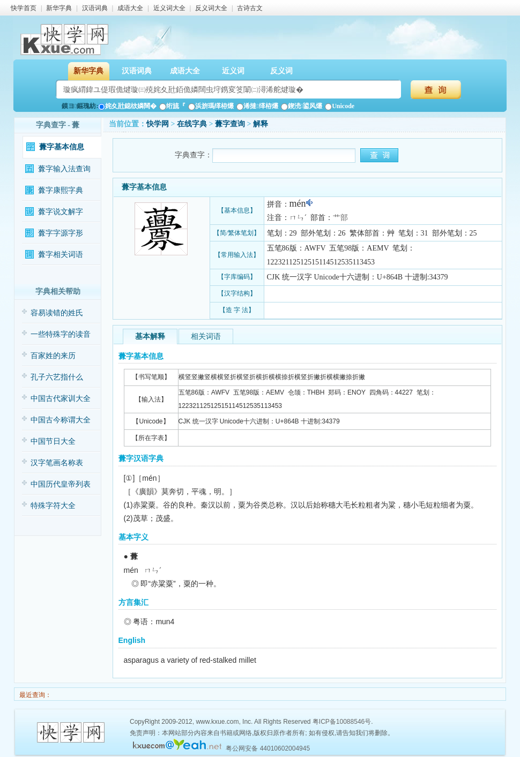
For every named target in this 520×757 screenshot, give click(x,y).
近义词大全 (169, 8)
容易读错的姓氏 (57, 313)
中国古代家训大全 (61, 399)
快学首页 (23, 8)
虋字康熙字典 (60, 190)
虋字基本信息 (61, 147)
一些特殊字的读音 (61, 334)
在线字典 (192, 124)
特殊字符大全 (53, 506)
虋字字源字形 (60, 233)
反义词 (281, 71)
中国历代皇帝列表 (61, 484)
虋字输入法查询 (64, 169)
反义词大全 (211, 8)
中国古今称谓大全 (61, 420)
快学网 (157, 124)
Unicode (339, 106)
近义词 (233, 71)
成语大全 (130, 8)
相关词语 (206, 336)
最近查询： (34, 695)
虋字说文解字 (60, 212)
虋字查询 (230, 124)
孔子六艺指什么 (57, 377)
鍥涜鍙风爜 (301, 106)
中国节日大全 (53, 441)
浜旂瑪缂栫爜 (211, 106)
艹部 (340, 218)
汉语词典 (95, 8)
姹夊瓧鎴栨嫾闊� (127, 106)
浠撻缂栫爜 (257, 106)
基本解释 (150, 336)
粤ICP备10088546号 (342, 721)
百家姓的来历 (53, 356)
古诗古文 (250, 8)
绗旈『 (172, 106)
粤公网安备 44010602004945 (268, 748)
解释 (260, 124)
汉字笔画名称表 (57, 463)
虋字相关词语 (60, 255)
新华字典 (59, 8)
